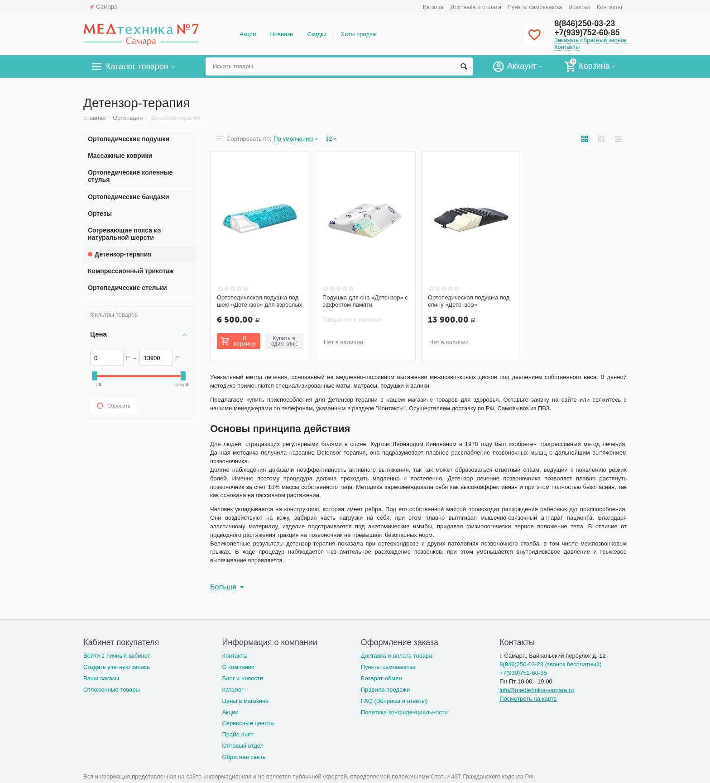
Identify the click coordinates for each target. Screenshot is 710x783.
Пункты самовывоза (535, 7)
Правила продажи (385, 689)
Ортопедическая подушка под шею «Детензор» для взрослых (259, 301)
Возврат (579, 7)
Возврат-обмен (381, 678)
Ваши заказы (101, 678)
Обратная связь (243, 757)
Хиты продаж (359, 34)
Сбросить (113, 406)
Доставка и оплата (476, 7)
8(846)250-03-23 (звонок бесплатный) (550, 664)
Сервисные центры (248, 723)
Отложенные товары (111, 689)
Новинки (281, 34)
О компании (238, 667)
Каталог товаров (137, 66)
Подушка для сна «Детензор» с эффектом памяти (365, 301)
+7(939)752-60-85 (587, 32)
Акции (248, 34)
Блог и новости (242, 678)
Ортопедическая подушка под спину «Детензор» (468, 301)
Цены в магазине (245, 701)
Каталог (433, 7)
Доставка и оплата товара (396, 655)
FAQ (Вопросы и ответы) (394, 701)
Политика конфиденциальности (404, 712)
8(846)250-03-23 (584, 23)
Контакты (609, 7)
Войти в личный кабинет (116, 655)
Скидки (316, 34)
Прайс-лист (237, 734)
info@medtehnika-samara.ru (536, 690)
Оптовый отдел (243, 745)
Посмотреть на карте (528, 698)
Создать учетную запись (116, 667)
